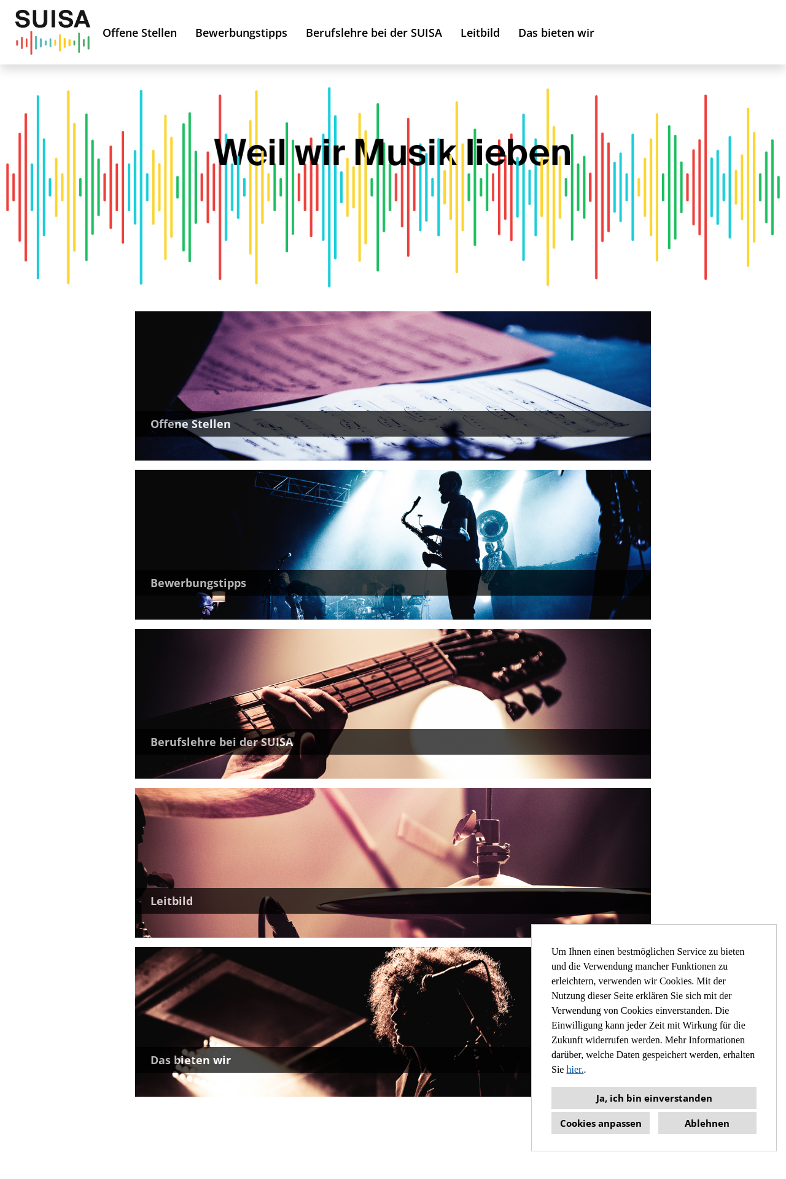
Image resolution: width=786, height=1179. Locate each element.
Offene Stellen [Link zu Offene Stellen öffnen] (140, 32)
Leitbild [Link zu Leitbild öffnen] (480, 32)
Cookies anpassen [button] (601, 1123)
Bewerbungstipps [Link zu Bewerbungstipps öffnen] (241, 32)
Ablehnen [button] (707, 1123)
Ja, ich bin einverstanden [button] (654, 1098)
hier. (574, 1069)
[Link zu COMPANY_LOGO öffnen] (52, 32)
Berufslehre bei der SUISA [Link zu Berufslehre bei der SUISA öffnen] (374, 32)
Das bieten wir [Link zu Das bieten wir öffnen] (556, 32)
